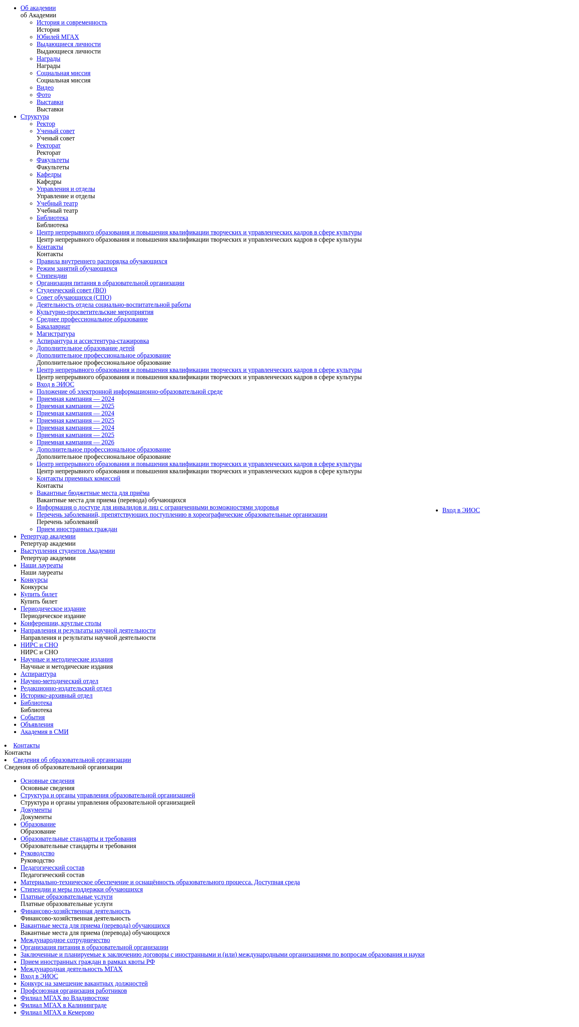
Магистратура (56, 333)
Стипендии (52, 275)
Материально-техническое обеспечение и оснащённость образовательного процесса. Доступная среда (160, 882)
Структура (35, 116)
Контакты (50, 246)
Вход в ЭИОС (55, 384)
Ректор (46, 123)
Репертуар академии (48, 536)
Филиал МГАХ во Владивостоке (65, 997)
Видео (45, 87)
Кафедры (49, 174)
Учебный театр (57, 203)
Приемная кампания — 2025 (75, 406)
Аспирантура (38, 673)
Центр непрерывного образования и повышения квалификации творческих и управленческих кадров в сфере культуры (199, 232)
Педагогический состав (52, 867)
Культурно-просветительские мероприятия (95, 311)
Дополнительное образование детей (86, 348)
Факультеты (53, 159)
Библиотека (52, 217)
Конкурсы (34, 579)
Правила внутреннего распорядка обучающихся (102, 261)
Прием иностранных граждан (77, 529)
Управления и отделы (66, 188)
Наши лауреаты (42, 565)
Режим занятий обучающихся (77, 268)
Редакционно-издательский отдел (66, 688)
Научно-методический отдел (59, 681)
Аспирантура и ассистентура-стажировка (93, 340)
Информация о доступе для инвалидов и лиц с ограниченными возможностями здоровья (158, 507)
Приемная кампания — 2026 (75, 442)
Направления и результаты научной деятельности (88, 630)
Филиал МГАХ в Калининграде (64, 1005)
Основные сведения (47, 780)
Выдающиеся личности (69, 44)
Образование (38, 824)
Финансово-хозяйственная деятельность (76, 911)
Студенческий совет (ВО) (71, 290)
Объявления (37, 724)
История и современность (72, 22)
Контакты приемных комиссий (78, 478)
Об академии (38, 7)
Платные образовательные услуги (67, 896)
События (33, 717)
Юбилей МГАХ (58, 36)
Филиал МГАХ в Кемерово (57, 1012)
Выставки (50, 102)
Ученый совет (56, 130)
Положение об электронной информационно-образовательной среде (130, 391)
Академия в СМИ (44, 731)
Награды (48, 58)
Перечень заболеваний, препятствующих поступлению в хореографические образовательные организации (182, 514)
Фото (44, 94)
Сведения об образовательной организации (72, 759)
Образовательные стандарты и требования (78, 838)
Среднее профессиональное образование (92, 319)
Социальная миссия (63, 73)
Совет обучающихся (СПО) (74, 297)
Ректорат (49, 145)
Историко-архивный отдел (56, 695)
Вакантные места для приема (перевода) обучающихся (95, 925)
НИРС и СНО (39, 644)
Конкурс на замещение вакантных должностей (84, 983)
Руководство (38, 853)
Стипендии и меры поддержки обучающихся (82, 889)
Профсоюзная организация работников (74, 990)
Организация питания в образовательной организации (111, 282)
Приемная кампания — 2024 (75, 398)
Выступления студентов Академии (68, 550)
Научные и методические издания (67, 659)
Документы (36, 809)
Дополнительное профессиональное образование (104, 355)
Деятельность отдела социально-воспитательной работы (114, 304)
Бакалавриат (53, 326)
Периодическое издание (53, 608)
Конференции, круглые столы (61, 623)
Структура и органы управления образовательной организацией (108, 795)
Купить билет (39, 594)
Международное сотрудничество (65, 940)
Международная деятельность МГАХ (72, 968)
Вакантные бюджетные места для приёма (93, 492)
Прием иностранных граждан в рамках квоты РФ (88, 961)
